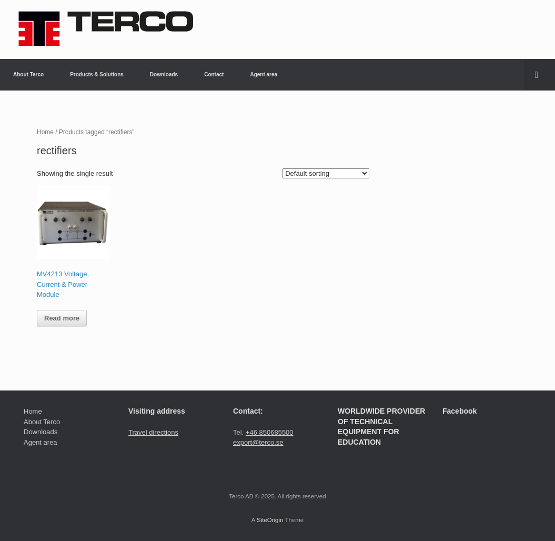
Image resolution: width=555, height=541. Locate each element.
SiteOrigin (270, 520)
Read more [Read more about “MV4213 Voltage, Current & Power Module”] (61, 318)
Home (45, 132)
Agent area (263, 74)
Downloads (164, 74)
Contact (214, 74)
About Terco (28, 74)
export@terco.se (258, 442)
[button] (539, 75)
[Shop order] (325, 173)
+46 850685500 (270, 432)
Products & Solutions (97, 74)
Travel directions (153, 432)
